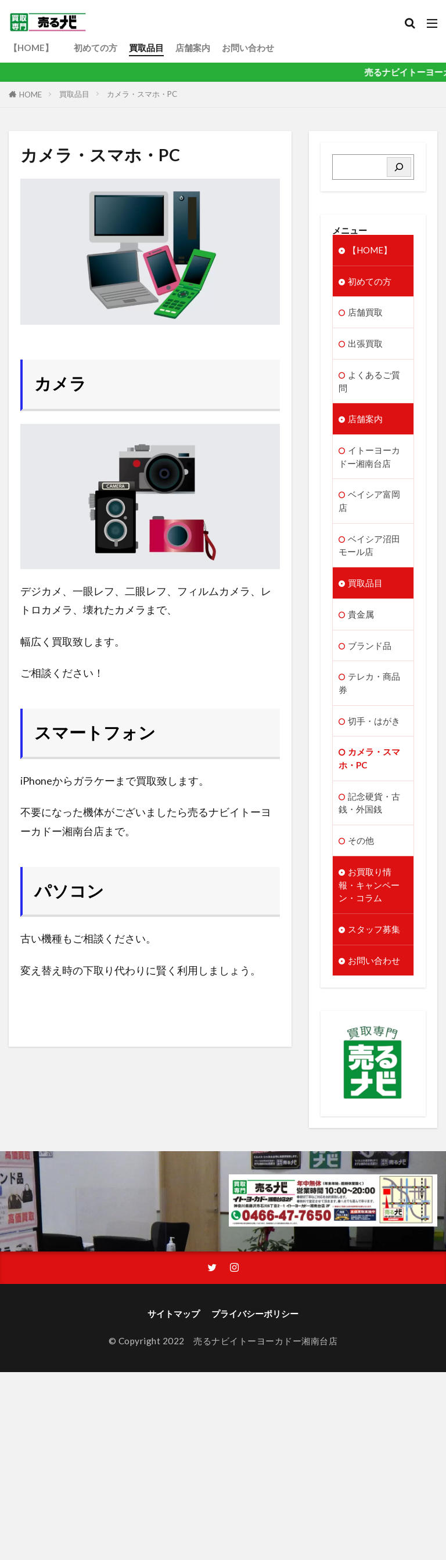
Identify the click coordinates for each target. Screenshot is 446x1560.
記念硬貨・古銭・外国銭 (369, 807)
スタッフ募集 (374, 935)
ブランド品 (369, 649)
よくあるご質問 (369, 382)
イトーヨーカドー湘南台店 (369, 458)
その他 (361, 846)
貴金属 (361, 617)
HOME (30, 94)
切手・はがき (374, 725)
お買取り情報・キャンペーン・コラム (369, 890)
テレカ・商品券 (369, 687)
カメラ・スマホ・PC (142, 94)
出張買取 (365, 344)
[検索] (399, 167)
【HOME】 (35, 47)
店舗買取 (365, 312)
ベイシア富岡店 (369, 503)
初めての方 (95, 47)
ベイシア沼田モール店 (369, 548)
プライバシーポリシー (254, 1320)
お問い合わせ (248, 47)
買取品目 (146, 47)
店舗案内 (192, 47)
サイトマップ (174, 1320)
